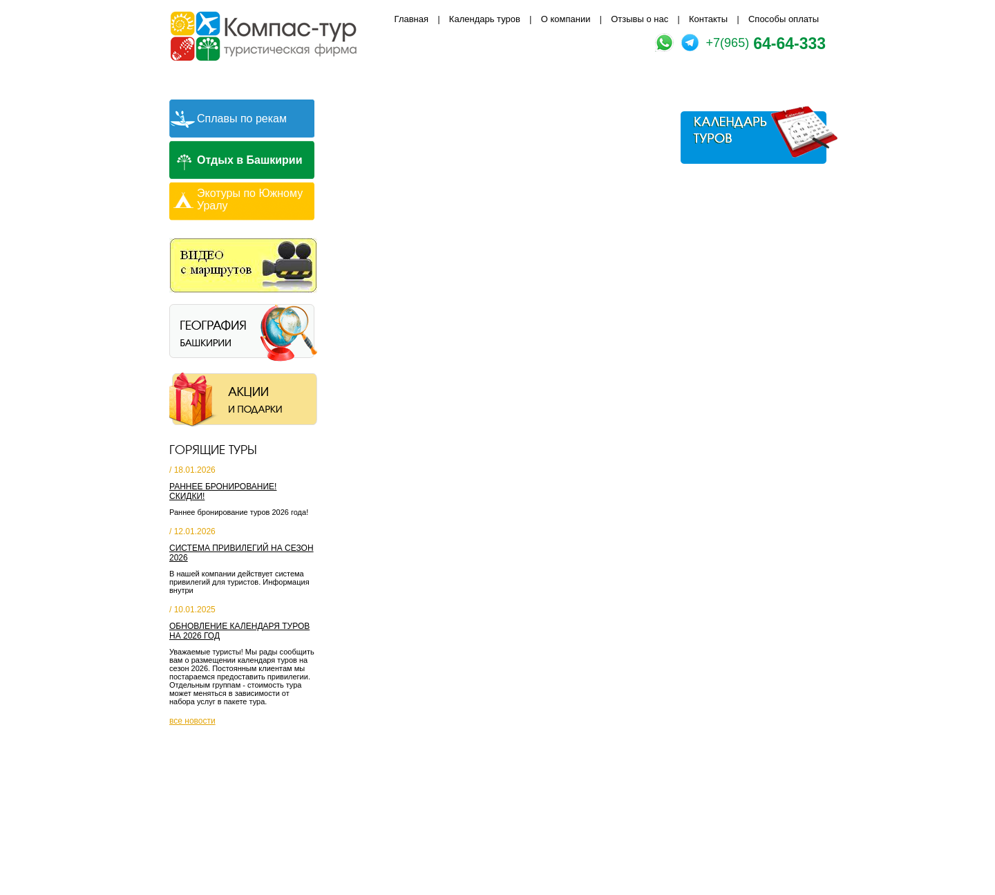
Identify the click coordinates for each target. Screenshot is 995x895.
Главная (411, 19)
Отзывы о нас (639, 19)
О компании (566, 19)
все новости (192, 721)
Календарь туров (484, 19)
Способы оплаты (783, 19)
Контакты (708, 19)
